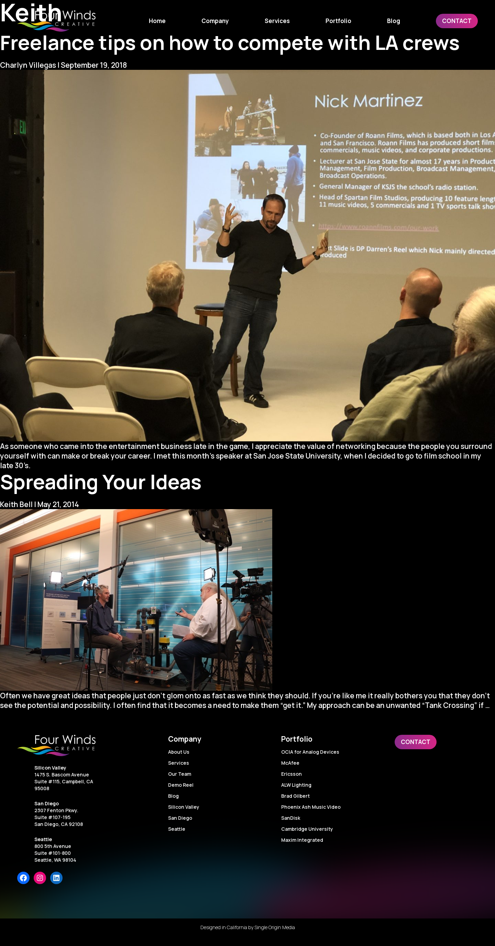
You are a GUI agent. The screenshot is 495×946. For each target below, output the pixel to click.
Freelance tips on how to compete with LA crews (230, 42)
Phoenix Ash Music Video (311, 807)
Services (178, 763)
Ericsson (291, 774)
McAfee (290, 763)
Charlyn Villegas (28, 65)
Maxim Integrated (302, 840)
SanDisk (290, 818)
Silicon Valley (50, 767)
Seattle (43, 839)
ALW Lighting (296, 785)
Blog (173, 796)
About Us (178, 752)
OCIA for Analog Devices (310, 752)
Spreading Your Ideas (100, 481)
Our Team (179, 774)
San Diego (46, 803)
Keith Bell (16, 504)
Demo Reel (181, 785)
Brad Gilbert (295, 796)
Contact (415, 742)
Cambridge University (307, 829)
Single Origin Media (274, 927)
